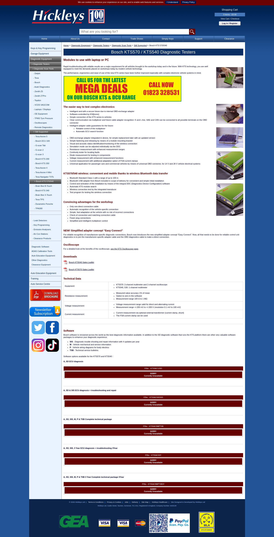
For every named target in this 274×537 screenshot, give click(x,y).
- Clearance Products (42, 238)
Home (44, 39)
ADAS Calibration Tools (42, 251)
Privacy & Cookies (114, 502)
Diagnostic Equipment (41, 59)
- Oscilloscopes (40, 123)
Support (198, 39)
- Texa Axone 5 (40, 136)
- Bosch (36, 82)
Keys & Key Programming (43, 48)
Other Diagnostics (39, 260)
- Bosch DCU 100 (42, 141)
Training (35, 278)
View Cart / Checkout (230, 19)
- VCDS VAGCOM (41, 105)
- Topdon (37, 100)
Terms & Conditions (96, 502)
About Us (75, 39)
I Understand (172, 2)
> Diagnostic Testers (40, 64)
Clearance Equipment (41, 265)
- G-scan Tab (40, 145)
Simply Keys (168, 39)
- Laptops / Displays (42, 109)
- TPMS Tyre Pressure (43, 118)
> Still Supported (40, 132)
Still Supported (140, 45)
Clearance (229, 39)
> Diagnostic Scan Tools (43, 69)
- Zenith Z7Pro (39, 96)
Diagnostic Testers (101, 45)
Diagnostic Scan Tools (121, 45)
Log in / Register (229, 23)
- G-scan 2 (39, 150)
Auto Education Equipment (43, 256)
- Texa (36, 78)
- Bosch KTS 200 (41, 159)
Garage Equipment (40, 53)
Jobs (126, 502)
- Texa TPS (39, 199)
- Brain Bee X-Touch (43, 195)
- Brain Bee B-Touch (43, 186)
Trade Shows (136, 39)
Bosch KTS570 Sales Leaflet (81, 269)
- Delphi (36, 73)
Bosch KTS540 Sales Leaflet (81, 262)
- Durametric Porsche (43, 204)
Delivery (135, 502)
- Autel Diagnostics (41, 87)
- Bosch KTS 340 (41, 190)
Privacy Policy (188, 2)
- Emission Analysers (42, 229)
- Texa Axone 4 (40, 168)
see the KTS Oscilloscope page (124, 249)
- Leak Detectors (40, 220)
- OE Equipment (40, 114)
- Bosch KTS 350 (41, 163)
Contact (106, 39)
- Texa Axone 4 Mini (43, 172)
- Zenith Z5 (38, 91)
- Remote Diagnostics (42, 127)
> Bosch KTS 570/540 (44, 181)
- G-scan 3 (39, 154)
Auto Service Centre (40, 284)
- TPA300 (38, 208)
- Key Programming (41, 225)
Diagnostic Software (40, 247)
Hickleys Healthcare (159, 502)
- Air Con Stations (40, 234)
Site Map (144, 502)
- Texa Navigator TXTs (44, 177)
